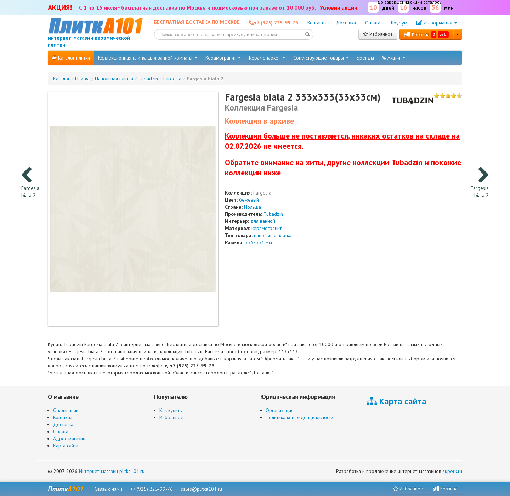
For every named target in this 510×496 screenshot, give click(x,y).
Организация (280, 410)
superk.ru (452, 471)
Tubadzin (273, 214)
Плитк (66, 489)
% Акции (393, 58)
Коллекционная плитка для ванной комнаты (147, 58)
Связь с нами (108, 489)
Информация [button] (436, 22)
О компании (66, 410)
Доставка (346, 22)
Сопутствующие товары (321, 58)
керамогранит (266, 228)
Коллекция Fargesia (261, 107)
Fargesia (262, 193)
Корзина (426, 34)
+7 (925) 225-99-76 (151, 489)
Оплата (372, 22)
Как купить (170, 410)
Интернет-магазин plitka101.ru (111, 471)
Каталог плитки (71, 58)
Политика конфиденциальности (299, 417)
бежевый (249, 200)
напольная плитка (272, 235)
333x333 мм (258, 242)
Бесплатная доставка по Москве (196, 22)
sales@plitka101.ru (201, 489)
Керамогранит (223, 58)
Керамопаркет (267, 58)
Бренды (365, 58)
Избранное (378, 34)
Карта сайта (65, 446)
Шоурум (398, 22)
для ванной (262, 221)
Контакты (317, 22)
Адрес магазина (70, 438)
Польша (252, 207)
